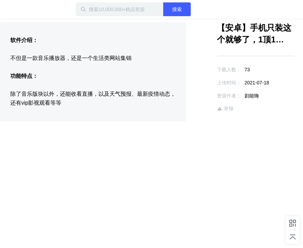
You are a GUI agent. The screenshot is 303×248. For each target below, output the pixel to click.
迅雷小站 (22, 9)
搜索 (177, 9)
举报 (225, 109)
